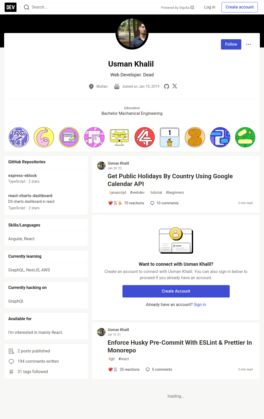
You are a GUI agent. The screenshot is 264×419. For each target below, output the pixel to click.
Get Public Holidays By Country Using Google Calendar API (170, 180)
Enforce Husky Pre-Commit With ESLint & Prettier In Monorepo (180, 346)
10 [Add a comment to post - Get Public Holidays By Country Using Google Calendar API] (164, 203)
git (111, 359)
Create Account (176, 291)
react (124, 359)
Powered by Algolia (177, 8)
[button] (18, 137)
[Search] (26, 7)
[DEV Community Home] (10, 7)
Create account (240, 7)
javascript (117, 192)
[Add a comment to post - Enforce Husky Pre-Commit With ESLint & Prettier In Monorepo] (124, 369)
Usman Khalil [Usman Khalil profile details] (118, 163)
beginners (175, 192)
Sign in (200, 304)
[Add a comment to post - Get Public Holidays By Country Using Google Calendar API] (126, 203)
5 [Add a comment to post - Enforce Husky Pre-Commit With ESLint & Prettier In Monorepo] (158, 369)
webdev (137, 192)
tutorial (155, 192)
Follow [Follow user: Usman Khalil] (231, 44)
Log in (209, 7)
